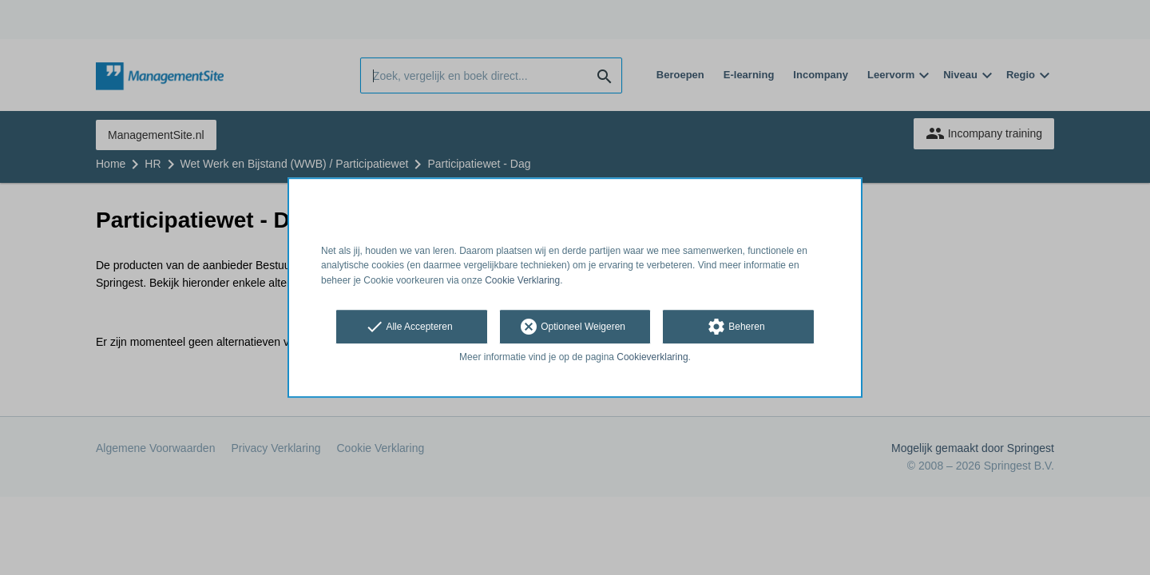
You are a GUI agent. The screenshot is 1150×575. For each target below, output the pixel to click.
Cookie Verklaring (522, 280)
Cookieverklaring (652, 357)
